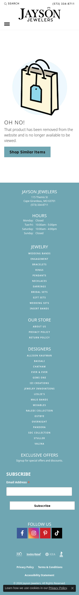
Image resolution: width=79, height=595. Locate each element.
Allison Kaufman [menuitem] (39, 355)
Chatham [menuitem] (39, 366)
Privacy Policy (39, 332)
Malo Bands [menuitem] (39, 399)
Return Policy (39, 337)
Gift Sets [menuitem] (39, 297)
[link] (63, 3)
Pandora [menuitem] (39, 427)
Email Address (18, 482)
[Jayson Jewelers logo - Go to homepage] (40, 14)
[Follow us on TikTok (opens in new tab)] (57, 533)
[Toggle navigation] (7, 24)
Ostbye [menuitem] (39, 416)
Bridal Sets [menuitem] (39, 292)
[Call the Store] (39, 205)
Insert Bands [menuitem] (39, 308)
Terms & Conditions (50, 567)
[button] (12, 3)
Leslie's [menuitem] (39, 394)
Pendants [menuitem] (39, 275)
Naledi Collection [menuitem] (39, 410)
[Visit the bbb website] (61, 554)
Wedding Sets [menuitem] (39, 303)
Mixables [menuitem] (39, 405)
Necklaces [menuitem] (39, 280)
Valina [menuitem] (39, 443)
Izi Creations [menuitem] (39, 383)
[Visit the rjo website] (19, 554)
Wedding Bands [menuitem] (39, 253)
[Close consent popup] (72, 588)
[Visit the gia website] (50, 554)
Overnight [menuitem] (39, 421)
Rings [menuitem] (39, 269)
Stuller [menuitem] (39, 438)
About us (39, 326)
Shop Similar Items (27, 151)
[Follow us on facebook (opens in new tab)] (22, 533)
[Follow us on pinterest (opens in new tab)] (45, 533)
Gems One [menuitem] (39, 377)
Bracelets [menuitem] (39, 264)
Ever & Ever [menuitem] (39, 372)
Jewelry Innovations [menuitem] (39, 388)
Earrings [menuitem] (39, 286)
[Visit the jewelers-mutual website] (34, 554)
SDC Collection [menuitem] (39, 432)
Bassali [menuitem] (39, 361)
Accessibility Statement (39, 575)
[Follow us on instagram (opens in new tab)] (33, 533)
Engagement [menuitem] (39, 258)
